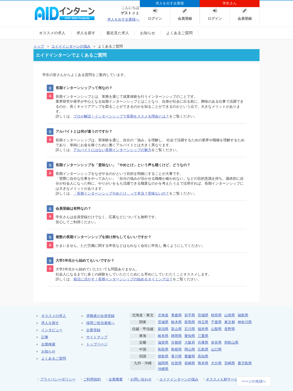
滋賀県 (163, 342)
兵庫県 (203, 342)
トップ (38, 46)
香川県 (176, 356)
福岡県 (163, 363)
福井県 (203, 329)
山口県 (216, 349)
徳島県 (163, 356)
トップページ (96, 344)
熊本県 (203, 363)
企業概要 (116, 379)
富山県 (176, 329)
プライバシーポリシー (58, 379)
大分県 (216, 363)
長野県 (229, 329)
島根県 (176, 349)
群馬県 (189, 322)
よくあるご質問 (179, 33)
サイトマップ (96, 337)
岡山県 (189, 349)
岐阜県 (163, 336)
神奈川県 (245, 322)
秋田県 (216, 315)
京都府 (176, 342)
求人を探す (85, 33)
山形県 (229, 315)
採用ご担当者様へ (100, 323)
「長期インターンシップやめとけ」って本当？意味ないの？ (121, 193)
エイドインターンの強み (70, 46)
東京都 (229, 322)
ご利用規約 (92, 379)
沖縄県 (163, 369)
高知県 (203, 356)
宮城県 (203, 315)
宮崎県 (229, 363)
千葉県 (216, 322)
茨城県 (163, 322)
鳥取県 (163, 349)
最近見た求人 (117, 33)
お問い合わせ (141, 379)
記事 (44, 337)
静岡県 (176, 336)
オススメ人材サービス (223, 379)
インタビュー (52, 330)
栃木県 (176, 322)
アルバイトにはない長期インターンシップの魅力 (112, 150)
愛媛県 (189, 356)
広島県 (203, 349)
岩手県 (189, 315)
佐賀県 (176, 363)
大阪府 (189, 342)
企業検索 (48, 344)
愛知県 (189, 336)
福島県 (243, 315)
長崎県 (189, 363)
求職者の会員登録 (100, 316)
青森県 (176, 315)
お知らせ (147, 33)
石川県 (189, 329)
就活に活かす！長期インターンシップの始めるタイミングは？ (123, 279)
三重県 (203, 336)
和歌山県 (231, 342)
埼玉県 (203, 322)
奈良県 (216, 342)
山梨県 (216, 329)
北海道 (163, 315)
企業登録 (93, 330)
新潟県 (163, 329)
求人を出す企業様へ (123, 19)
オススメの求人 (52, 33)
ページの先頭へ (253, 381)
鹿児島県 (245, 363)
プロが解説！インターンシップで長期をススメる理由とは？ (121, 116)
